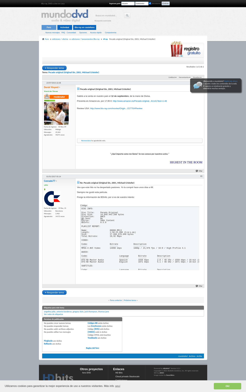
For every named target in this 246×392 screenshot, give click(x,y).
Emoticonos (96, 326)
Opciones (83, 33)
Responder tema (54, 68)
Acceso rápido (96, 33)
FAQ (63, 33)
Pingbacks (48, 341)
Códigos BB (92, 323)
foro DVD (86, 373)
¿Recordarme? (155, 3)
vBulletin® (166, 368)
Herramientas (184, 77)
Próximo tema (130, 300)
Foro (49, 27)
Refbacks (48, 344)
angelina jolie (50, 311)
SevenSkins (170, 375)
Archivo (192, 356)
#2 (201, 176)
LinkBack (172, 77)
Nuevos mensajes (53, 33)
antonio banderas (64, 311)
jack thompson (90, 311)
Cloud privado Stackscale (128, 376)
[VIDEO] (91, 332)
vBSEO (161, 373)
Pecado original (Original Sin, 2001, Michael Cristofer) (73, 72)
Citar (199, 171)
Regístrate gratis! (115, 3)
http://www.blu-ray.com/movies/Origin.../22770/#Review (116, 108)
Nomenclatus (86, 141)
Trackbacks (92, 338)
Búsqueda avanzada (103, 21)
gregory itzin (78, 311)
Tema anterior (116, 300)
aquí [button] (117, 386)
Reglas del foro (92, 348)
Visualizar (196, 77)
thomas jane (103, 311)
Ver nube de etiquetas (53, 314)
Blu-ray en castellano (85, 27)
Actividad (64, 27)
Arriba (199, 356)
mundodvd (182, 356)
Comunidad (71, 33)
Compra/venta (110, 33)
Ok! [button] (228, 386)
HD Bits (119, 373)
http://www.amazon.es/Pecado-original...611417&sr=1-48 (140, 101)
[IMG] (96, 329)
